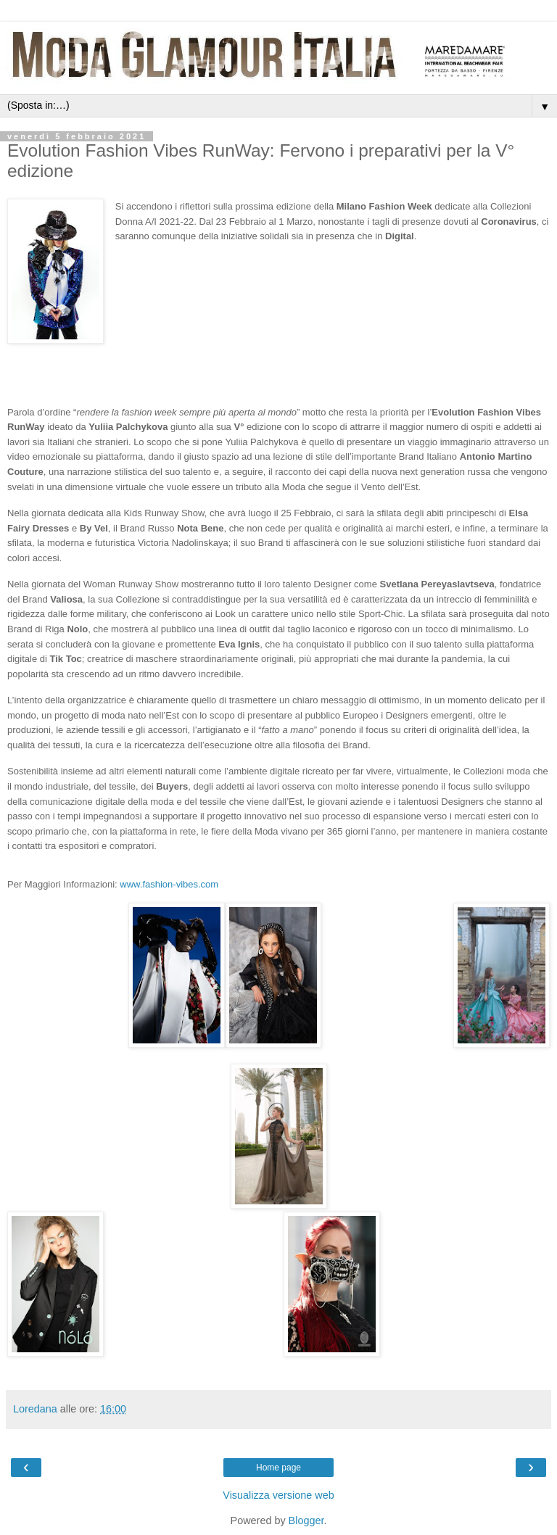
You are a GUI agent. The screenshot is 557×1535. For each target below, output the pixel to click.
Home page (278, 1467)
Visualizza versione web (278, 1495)
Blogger (306, 1520)
